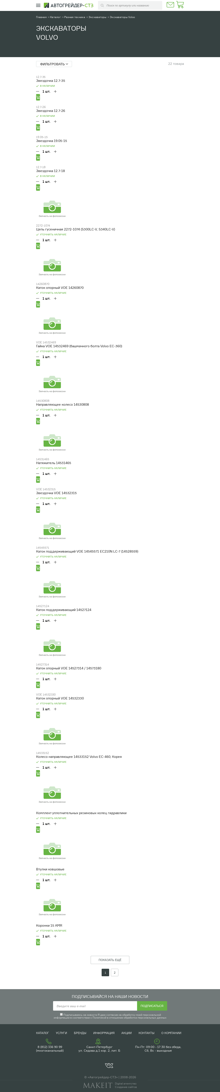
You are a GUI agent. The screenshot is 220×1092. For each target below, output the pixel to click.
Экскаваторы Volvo (122, 17)
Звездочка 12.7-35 (50, 81)
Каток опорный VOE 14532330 (60, 698)
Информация (104, 1033)
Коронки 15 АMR (49, 925)
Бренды (80, 1033)
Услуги (61, 1033)
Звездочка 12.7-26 (50, 111)
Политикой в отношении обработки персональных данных (130, 1017)
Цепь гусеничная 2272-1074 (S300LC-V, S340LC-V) (75, 229)
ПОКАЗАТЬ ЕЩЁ (110, 960)
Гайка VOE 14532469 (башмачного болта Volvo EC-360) (79, 346)
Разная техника (74, 17)
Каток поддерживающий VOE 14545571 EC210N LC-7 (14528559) (87, 551)
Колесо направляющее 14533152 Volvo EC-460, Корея (79, 757)
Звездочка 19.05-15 (51, 141)
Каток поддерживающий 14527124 (63, 610)
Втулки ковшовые (50, 869)
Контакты (146, 1033)
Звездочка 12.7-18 (50, 171)
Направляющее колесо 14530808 (62, 404)
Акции (126, 1033)
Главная (41, 17)
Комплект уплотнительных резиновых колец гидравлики (81, 813)
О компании (171, 1033)
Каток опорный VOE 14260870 (60, 288)
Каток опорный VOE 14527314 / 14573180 (68, 668)
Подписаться (152, 1006)
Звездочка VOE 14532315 (56, 493)
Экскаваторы (97, 17)
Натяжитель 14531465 (53, 463)
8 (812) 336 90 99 (50, 1047)
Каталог (55, 17)
